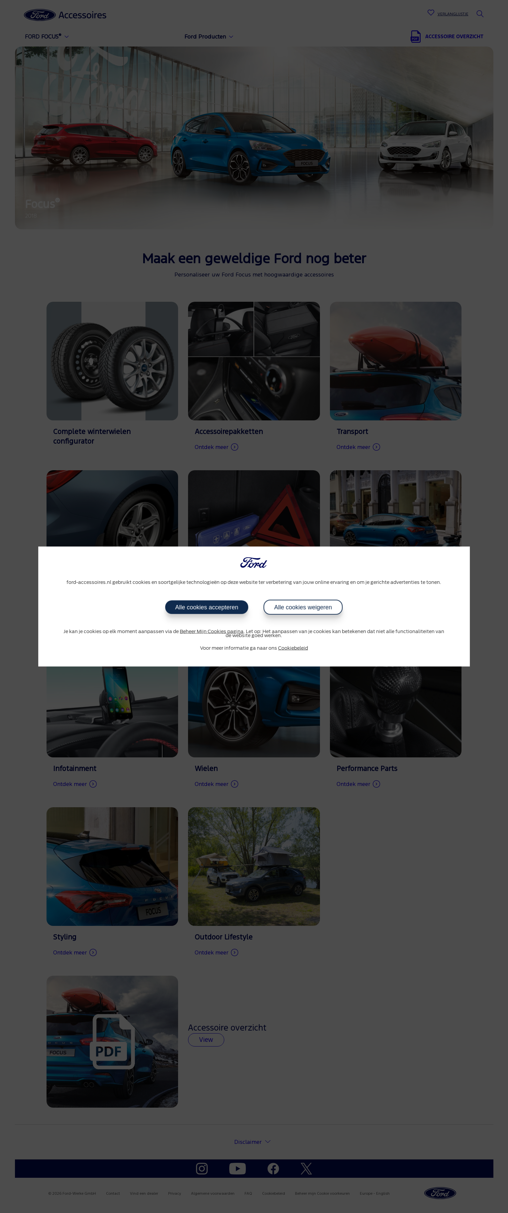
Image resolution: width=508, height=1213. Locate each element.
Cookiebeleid (293, 648)
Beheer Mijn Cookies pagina (212, 631)
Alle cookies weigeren (303, 607)
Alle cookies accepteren (206, 607)
